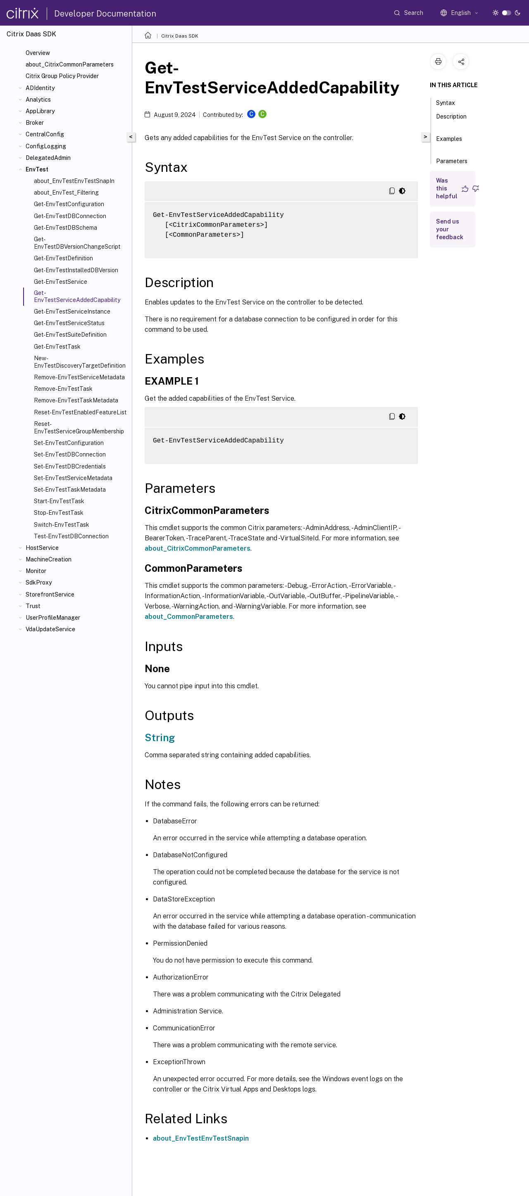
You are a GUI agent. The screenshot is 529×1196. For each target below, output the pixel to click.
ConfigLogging (46, 146)
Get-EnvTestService (60, 281)
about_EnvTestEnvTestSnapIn (74, 181)
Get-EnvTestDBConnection (70, 216)
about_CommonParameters (189, 617)
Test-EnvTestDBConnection (71, 536)
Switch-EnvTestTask (61, 524)
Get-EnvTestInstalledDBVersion (76, 270)
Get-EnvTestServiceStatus (69, 323)
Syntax (450, 102)
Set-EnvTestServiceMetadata (73, 478)
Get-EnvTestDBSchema (65, 227)
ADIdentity (40, 88)
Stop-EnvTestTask (58, 512)
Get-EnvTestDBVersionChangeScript (77, 243)
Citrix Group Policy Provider (62, 76)
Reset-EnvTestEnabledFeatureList (80, 412)
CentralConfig (45, 134)
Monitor (36, 571)
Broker (35, 122)
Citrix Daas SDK (179, 36)
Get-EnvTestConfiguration (69, 204)
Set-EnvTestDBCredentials (70, 466)
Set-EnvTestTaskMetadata (70, 489)
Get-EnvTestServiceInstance (72, 311)
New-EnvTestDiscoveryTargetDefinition (80, 362)
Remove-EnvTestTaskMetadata (76, 400)
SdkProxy (39, 582)
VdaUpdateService (50, 629)
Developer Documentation (105, 14)
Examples (449, 143)
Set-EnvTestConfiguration (69, 443)
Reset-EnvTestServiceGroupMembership (79, 428)
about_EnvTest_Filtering (66, 192)
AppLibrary (40, 111)
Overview (38, 53)
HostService (42, 548)
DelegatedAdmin (48, 158)
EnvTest (37, 169)
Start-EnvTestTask (59, 501)
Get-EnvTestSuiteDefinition (70, 334)
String (160, 737)
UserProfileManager (53, 617)
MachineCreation (48, 559)
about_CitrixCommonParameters (70, 64)
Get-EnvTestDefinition (63, 258)
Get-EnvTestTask (57, 346)
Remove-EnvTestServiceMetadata (79, 377)
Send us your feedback (449, 229)
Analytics (38, 99)
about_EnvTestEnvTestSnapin (201, 1138)
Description (451, 120)
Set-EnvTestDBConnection (70, 454)
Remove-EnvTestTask (63, 388)
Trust (33, 606)
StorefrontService (50, 594)
